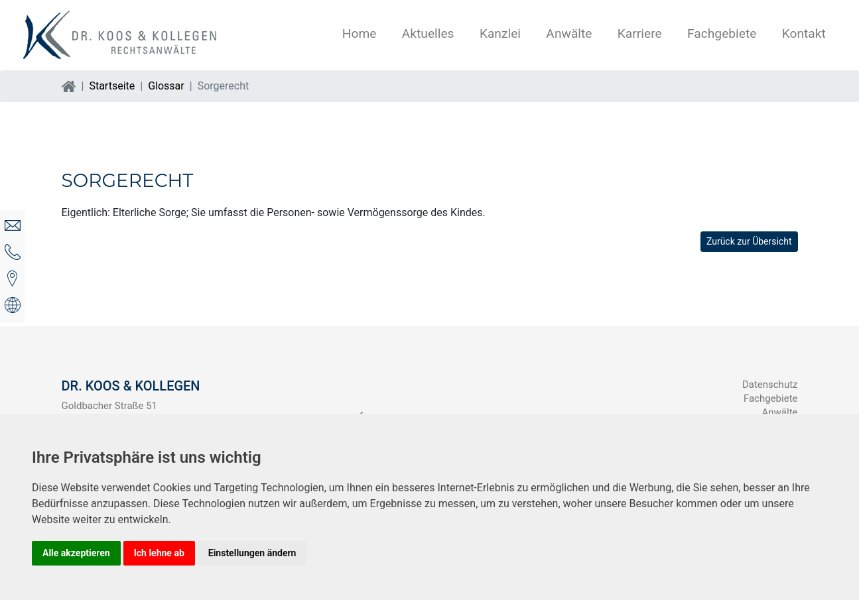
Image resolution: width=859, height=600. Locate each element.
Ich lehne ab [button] (159, 553)
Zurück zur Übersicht (749, 241)
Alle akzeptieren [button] (76, 553)
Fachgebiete (721, 33)
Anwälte (569, 33)
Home (359, 33)
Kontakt (804, 33)
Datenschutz (770, 384)
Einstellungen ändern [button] (252, 553)
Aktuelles (428, 33)
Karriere (640, 33)
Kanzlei (500, 33)
